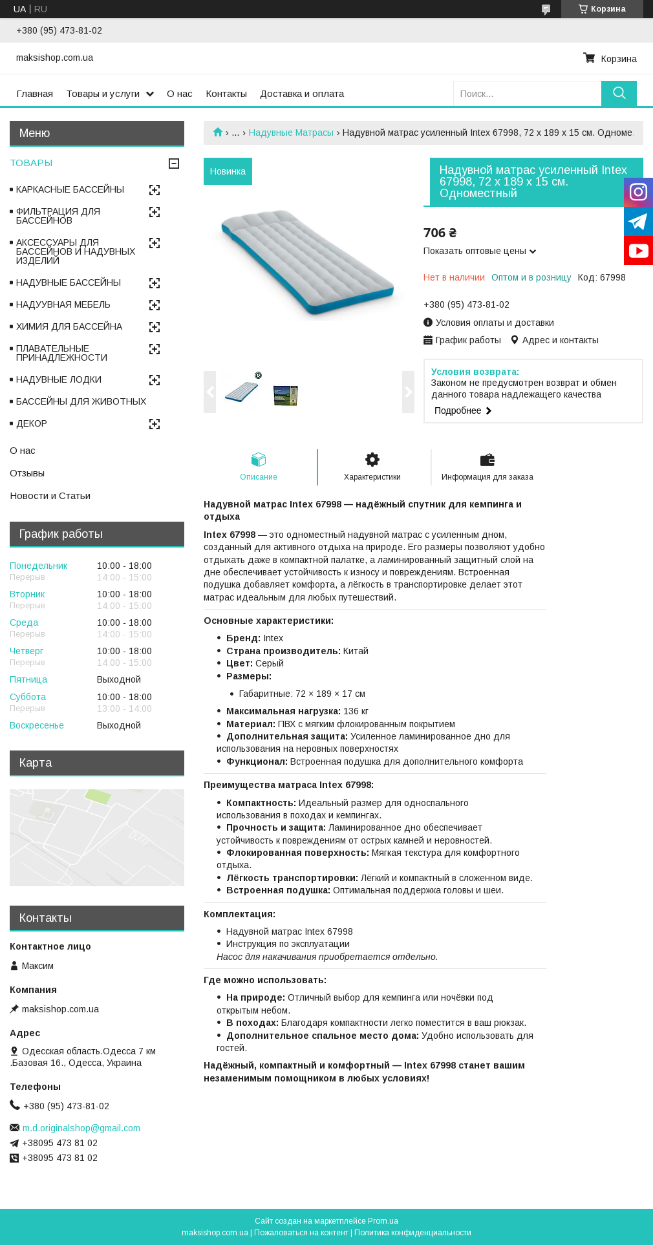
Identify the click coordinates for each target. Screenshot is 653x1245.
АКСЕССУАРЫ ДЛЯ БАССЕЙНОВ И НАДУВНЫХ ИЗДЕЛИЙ (75, 251)
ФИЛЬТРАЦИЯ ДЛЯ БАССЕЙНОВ (58, 216)
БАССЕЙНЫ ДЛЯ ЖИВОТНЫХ (81, 401)
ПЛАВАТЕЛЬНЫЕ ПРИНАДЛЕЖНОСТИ (61, 353)
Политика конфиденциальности (412, 1232)
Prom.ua (383, 1221)
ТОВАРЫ (31, 162)
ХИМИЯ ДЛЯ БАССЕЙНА (69, 326)
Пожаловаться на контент (301, 1232)
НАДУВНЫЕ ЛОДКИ (59, 379)
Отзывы (27, 472)
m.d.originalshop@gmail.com (81, 1128)
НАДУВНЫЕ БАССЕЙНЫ (68, 282)
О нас (180, 93)
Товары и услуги (103, 93)
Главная (34, 93)
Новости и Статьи (50, 495)
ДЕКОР (31, 423)
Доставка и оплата (302, 93)
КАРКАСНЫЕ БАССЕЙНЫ (70, 189)
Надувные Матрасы (291, 132)
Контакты (226, 93)
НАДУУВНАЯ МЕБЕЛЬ (63, 304)
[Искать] (619, 93)
